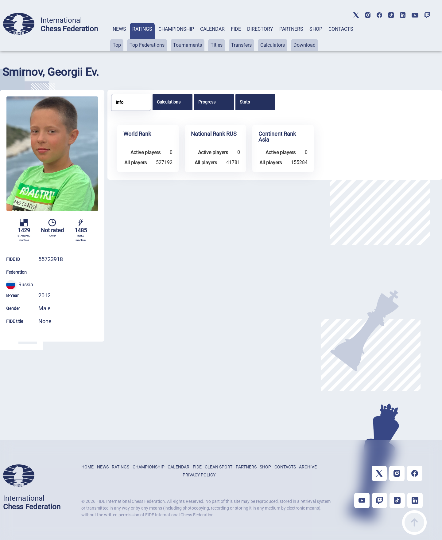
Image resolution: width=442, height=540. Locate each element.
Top (117, 45)
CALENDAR (212, 29)
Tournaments (187, 45)
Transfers (241, 45)
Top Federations (147, 45)
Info (119, 102)
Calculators (272, 45)
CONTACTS (340, 29)
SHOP (315, 29)
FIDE (236, 29)
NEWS (119, 29)
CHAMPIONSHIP (176, 29)
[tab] (119, 37)
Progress (206, 102)
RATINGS (142, 29)
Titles (217, 45)
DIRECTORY (260, 29)
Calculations (168, 102)
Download (304, 45)
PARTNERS (291, 29)
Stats (245, 102)
